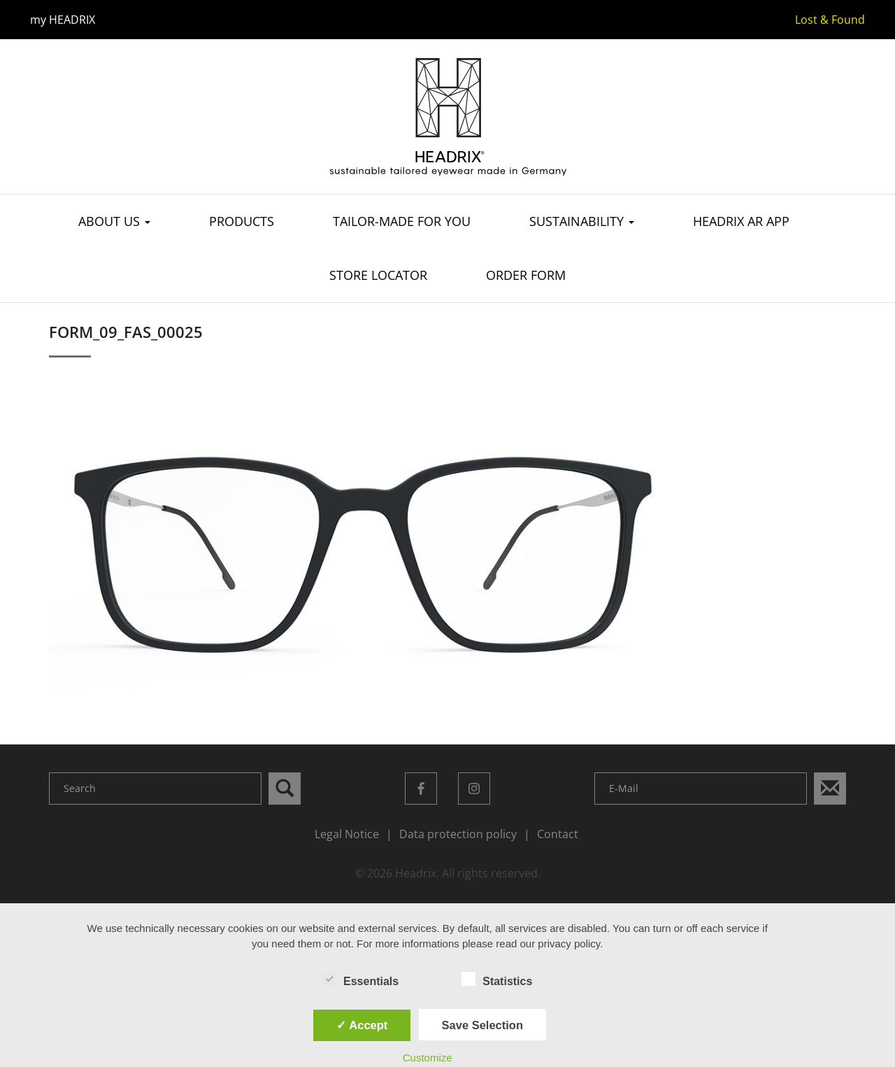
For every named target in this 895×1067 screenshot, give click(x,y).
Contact (557, 834)
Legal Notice (347, 834)
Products (241, 221)
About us (114, 221)
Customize (427, 1058)
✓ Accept (361, 1025)
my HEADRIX (62, 19)
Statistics (496, 980)
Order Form (526, 275)
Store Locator (378, 275)
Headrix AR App (741, 221)
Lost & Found (830, 19)
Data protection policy (458, 834)
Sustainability (581, 221)
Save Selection (482, 1025)
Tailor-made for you (402, 221)
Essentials (360, 980)
